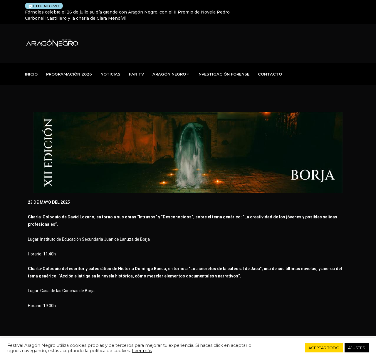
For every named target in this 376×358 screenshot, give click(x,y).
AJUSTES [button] (356, 347)
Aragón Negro (169, 74)
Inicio (31, 74)
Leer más (142, 350)
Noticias (110, 74)
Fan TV (136, 74)
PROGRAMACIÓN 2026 (69, 74)
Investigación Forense (223, 74)
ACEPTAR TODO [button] (324, 347)
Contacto (270, 74)
